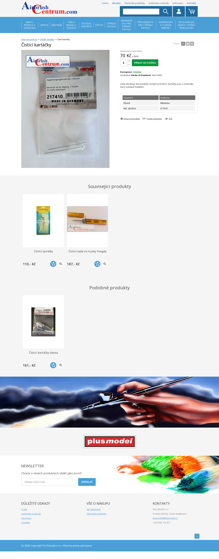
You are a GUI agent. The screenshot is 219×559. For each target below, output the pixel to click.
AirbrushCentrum (29, 39)
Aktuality (116, 3)
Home (105, 3)
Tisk (170, 118)
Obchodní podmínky (134, 3)
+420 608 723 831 (161, 522)
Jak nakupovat (94, 509)
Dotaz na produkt (132, 118)
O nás (24, 509)
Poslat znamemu (154, 118)
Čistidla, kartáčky (47, 39)
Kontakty (191, 3)
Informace (177, 3)
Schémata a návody (159, 3)
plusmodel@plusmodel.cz (165, 518)
